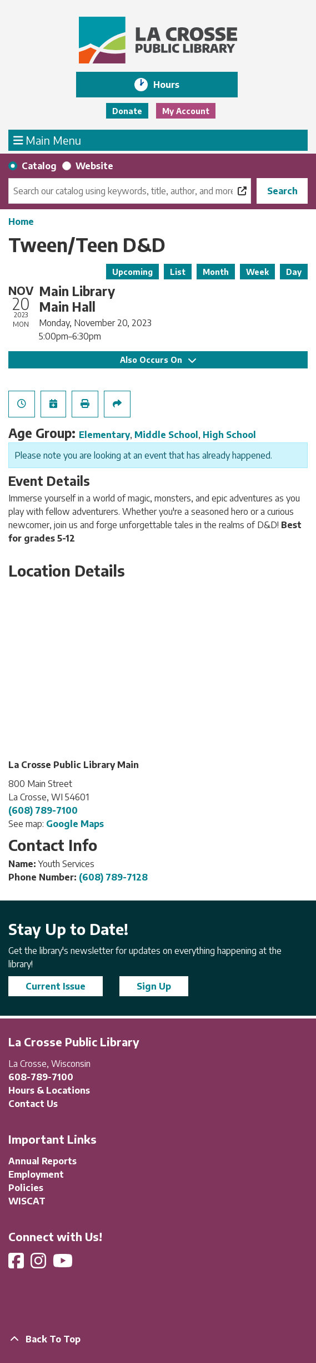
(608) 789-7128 (113, 877)
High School (229, 434)
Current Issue (56, 986)
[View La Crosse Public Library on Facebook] (17, 1263)
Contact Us (33, 1103)
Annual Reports (42, 1161)
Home (21, 221)
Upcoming (132, 272)
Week (257, 272)
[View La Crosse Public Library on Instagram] (39, 1263)
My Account (185, 111)
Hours (174, 84)
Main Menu (47, 139)
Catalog (39, 165)
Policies (25, 1187)
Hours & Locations (49, 1090)
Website (94, 165)
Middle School (166, 434)
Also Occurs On (158, 360)
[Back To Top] (158, 1339)
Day (294, 272)
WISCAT (27, 1201)
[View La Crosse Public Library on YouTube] (64, 1263)
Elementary (104, 434)
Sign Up (154, 986)
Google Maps (75, 823)
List (177, 272)
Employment (36, 1174)
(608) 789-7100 (43, 810)
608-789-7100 (40, 1076)
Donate (127, 111)
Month (216, 272)
